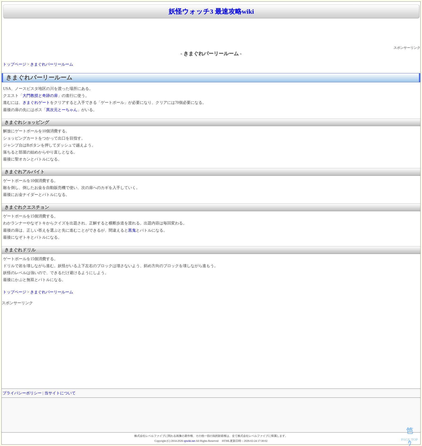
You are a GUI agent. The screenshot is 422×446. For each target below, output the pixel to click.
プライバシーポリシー (22, 393)
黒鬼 (132, 230)
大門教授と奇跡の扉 (40, 95)
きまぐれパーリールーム (51, 64)
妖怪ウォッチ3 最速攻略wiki (211, 11)
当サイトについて (60, 393)
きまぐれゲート (36, 102)
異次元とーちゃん (61, 110)
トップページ (14, 64)
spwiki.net (189, 440)
